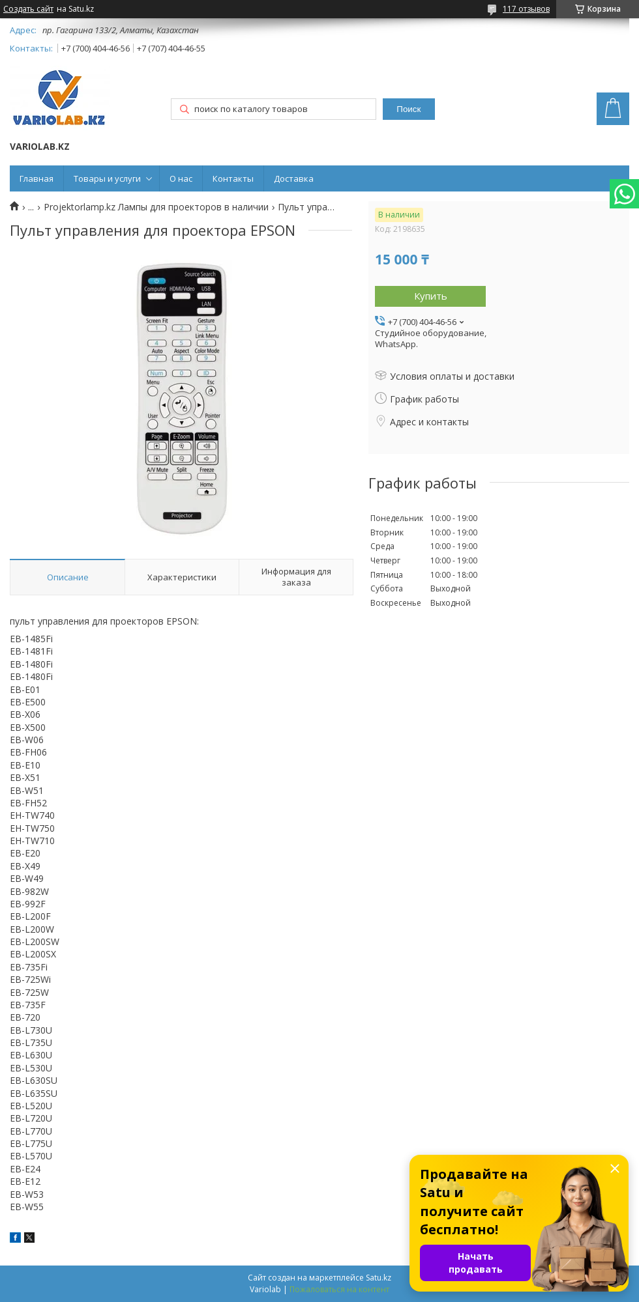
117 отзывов (526, 8)
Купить (430, 295)
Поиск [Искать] (408, 109)
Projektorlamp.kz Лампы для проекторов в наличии (156, 207)
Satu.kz (378, 1277)
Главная (36, 178)
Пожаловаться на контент (339, 1289)
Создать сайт (28, 9)
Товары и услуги (107, 178)
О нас (181, 178)
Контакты (233, 178)
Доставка (294, 178)
